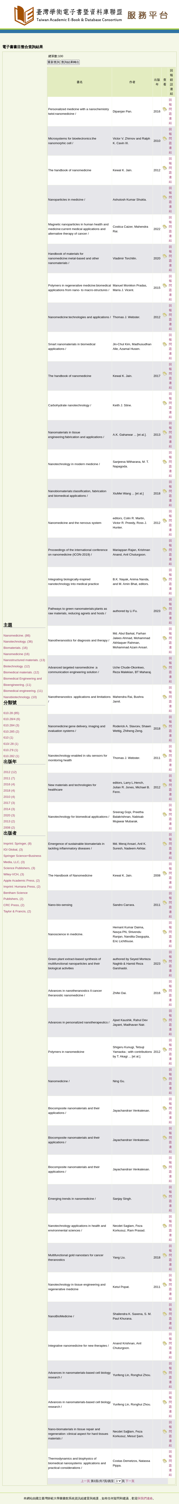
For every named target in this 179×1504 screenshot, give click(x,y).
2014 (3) (9, 809)
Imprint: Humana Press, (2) (21, 886)
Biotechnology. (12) (16, 666)
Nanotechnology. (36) (18, 641)
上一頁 (85, 1481)
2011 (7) (9, 778)
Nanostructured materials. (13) (24, 660)
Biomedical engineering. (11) (23, 691)
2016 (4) (9, 784)
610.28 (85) (11, 713)
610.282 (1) (11, 756)
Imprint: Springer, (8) (17, 843)
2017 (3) (9, 803)
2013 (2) (9, 821)
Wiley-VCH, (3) (13, 874)
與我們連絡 (145, 1498)
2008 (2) (9, 827)
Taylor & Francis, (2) (17, 911)
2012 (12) (10, 772)
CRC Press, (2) (13, 905)
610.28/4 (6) (11, 719)
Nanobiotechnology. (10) (20, 697)
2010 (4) (9, 797)
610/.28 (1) (10, 744)
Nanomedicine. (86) (16, 635)
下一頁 (129, 1481)
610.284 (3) (11, 725)
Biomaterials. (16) (15, 647)
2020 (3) (9, 815)
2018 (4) (9, 790)
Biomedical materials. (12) (21, 672)
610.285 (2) (11, 731)
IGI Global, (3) (13, 849)
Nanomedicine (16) (16, 654)
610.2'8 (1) (10, 750)
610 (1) (8, 737)
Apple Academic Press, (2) (21, 880)
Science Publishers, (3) (19, 868)
